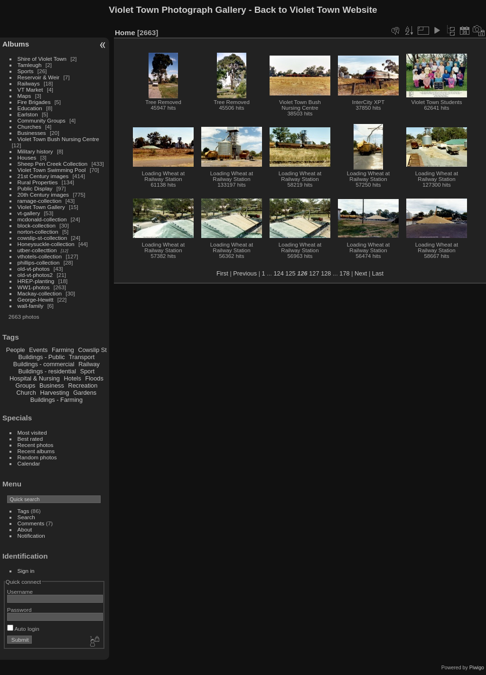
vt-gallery (29, 213)
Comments (31, 523)
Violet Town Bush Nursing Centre (58, 139)
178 (344, 273)
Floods (94, 378)
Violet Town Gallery (41, 207)
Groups (25, 385)
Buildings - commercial (44, 364)
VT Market (30, 89)
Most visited (32, 432)
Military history (35, 151)
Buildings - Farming (56, 399)
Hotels (72, 378)
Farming (63, 349)
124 (278, 273)
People (15, 349)
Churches (29, 127)
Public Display (35, 188)
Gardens (84, 392)
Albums (15, 44)
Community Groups (41, 120)
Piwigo (476, 667)
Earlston (28, 114)
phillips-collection (39, 262)
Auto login (23, 629)
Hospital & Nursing (34, 378)
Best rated (30, 439)
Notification (31, 535)
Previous (245, 273)
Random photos (37, 457)
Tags (23, 511)
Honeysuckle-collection (46, 244)
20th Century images (43, 194)
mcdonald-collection (42, 219)
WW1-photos (34, 287)
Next (361, 273)
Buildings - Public (42, 357)
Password (19, 610)
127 (314, 273)
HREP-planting (36, 281)
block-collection (37, 225)
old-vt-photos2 (35, 275)
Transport (81, 357)
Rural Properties (38, 182)
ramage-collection (40, 201)
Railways (29, 83)
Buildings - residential (47, 371)
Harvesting (54, 392)
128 (326, 273)
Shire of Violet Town (42, 59)
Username (20, 592)
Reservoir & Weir (39, 77)
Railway (89, 364)
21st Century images (43, 176)
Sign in (26, 571)
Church (26, 392)
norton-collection (38, 231)
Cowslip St (92, 349)
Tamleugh (30, 65)
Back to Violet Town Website (315, 10)
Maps (24, 96)
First (222, 273)
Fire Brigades (34, 102)
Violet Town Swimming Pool (52, 170)
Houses (27, 157)
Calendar (29, 463)
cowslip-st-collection (42, 238)
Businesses (32, 133)
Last (377, 273)
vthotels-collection (40, 256)
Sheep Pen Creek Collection (53, 164)
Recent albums (36, 451)
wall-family (31, 306)
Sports (26, 71)
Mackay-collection (40, 293)
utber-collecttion (37, 250)
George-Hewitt (36, 299)
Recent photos (36, 445)
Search (26, 517)
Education (30, 108)
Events (38, 349)
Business (51, 385)
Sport (87, 371)
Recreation (82, 385)
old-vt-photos (34, 269)
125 (290, 273)
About (25, 529)
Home (125, 33)
